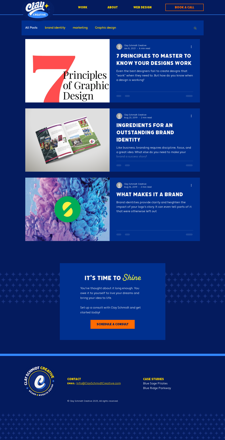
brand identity (55, 27)
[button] (184, 7)
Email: (71, 383)
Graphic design (105, 27)
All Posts (31, 27)
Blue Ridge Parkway (157, 388)
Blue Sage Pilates (155, 383)
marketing (80, 27)
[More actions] (192, 46)
